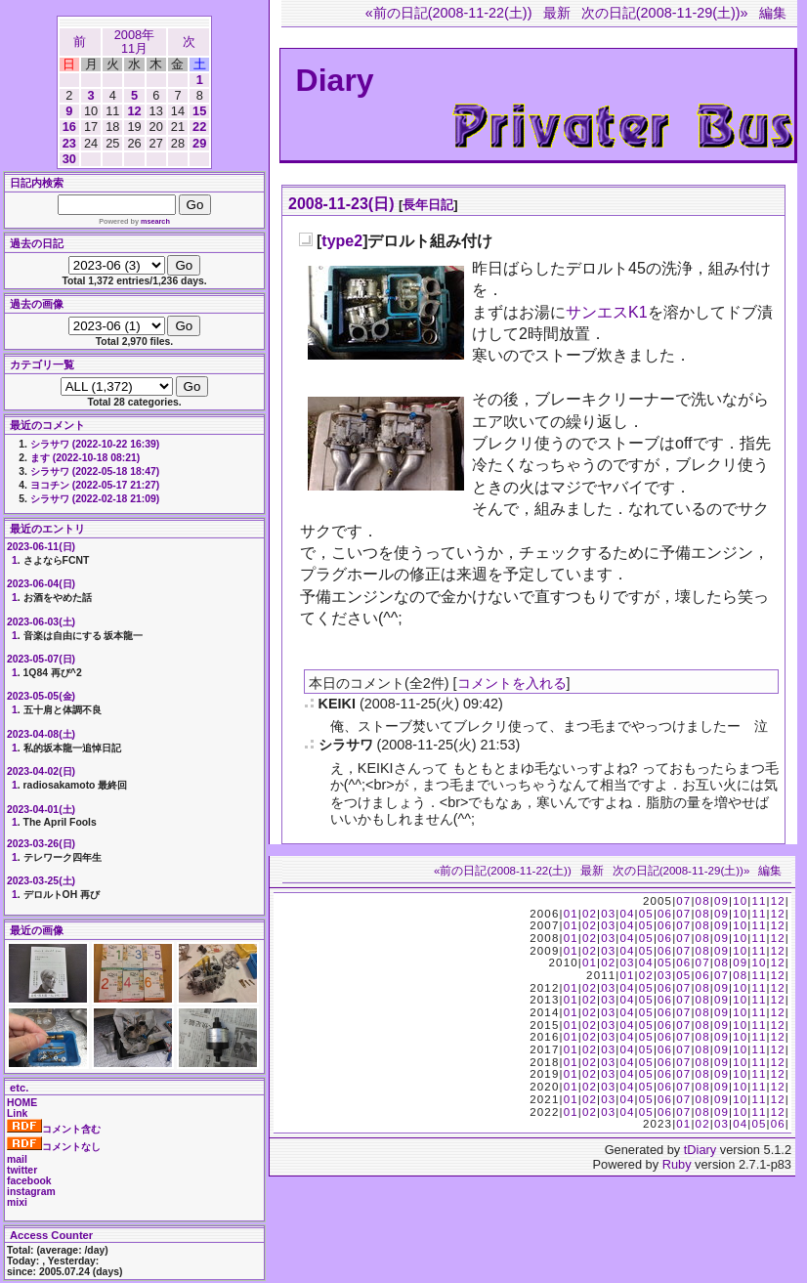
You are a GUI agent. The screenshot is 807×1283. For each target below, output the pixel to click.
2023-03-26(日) (41, 843)
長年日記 (428, 204)
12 (134, 111)
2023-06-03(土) (41, 622)
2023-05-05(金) (41, 696)
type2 (341, 241)
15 (199, 111)
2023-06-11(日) (41, 546)
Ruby (677, 1164)
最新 (557, 13)
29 (199, 143)
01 (571, 913)
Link (17, 1113)
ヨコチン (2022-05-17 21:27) (94, 485)
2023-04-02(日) (41, 771)
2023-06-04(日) (41, 583)
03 (608, 913)
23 (69, 143)
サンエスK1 (607, 312)
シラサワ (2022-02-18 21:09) (94, 498)
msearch (155, 221)
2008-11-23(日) (341, 203)
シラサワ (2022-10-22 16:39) (94, 444)
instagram (31, 1191)
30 (69, 158)
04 (626, 913)
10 (740, 901)
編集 (772, 13)
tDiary (700, 1149)
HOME (22, 1102)
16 (69, 126)
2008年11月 (134, 41)
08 (703, 901)
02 (589, 913)
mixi (17, 1202)
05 (646, 913)
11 (758, 901)
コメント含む (54, 1129)
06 (665, 913)
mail (17, 1159)
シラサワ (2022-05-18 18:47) (94, 471)
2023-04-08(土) (41, 734)
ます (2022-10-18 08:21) (85, 457)
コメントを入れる (512, 683)
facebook (29, 1181)
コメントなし (54, 1146)
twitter (22, 1170)
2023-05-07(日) (41, 659)
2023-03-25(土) (41, 881)
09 (721, 901)
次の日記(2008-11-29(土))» (664, 13)
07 (683, 901)
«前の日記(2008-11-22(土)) (448, 13)
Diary (335, 80)
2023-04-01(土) (41, 809)
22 (199, 126)
